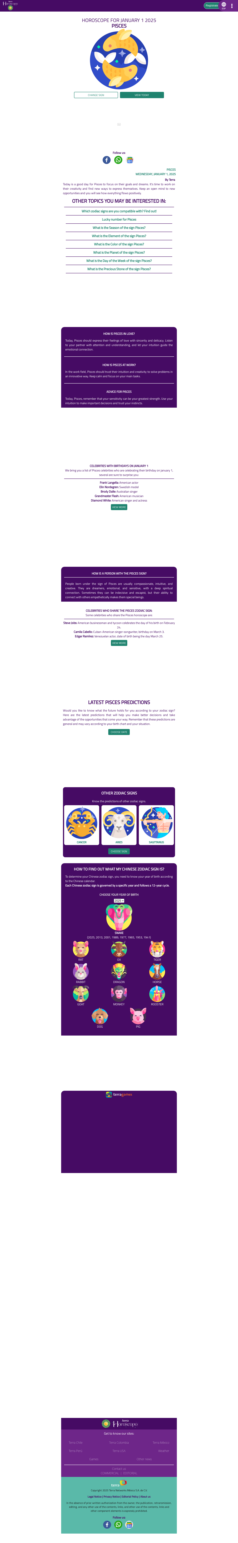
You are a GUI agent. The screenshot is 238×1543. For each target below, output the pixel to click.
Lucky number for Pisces (119, 219)
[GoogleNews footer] (129, 1524)
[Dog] (100, 1018)
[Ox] (119, 952)
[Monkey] (119, 996)
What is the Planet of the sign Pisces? (119, 252)
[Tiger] (157, 952)
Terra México (161, 1443)
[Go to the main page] (11, 6)
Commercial (110, 1473)
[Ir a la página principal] (66, 1103)
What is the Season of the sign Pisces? (119, 227)
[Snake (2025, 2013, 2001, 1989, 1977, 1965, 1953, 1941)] (119, 922)
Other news (144, 1459)
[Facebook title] (107, 159)
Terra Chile (75, 1443)
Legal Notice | (95, 1497)
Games (93, 1459)
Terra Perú (75, 1451)
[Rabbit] (81, 974)
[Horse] (157, 974)
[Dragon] (119, 974)
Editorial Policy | (131, 1497)
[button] (223, 6)
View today (142, 95)
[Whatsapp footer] (118, 1524)
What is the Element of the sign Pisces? (119, 235)
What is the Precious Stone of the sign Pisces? (119, 268)
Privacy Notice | (112, 1497)
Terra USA (119, 1451)
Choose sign (119, 851)
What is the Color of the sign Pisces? (119, 244)
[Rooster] (157, 996)
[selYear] (119, 901)
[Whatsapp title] (118, 159)
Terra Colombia (119, 1443)
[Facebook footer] (107, 1524)
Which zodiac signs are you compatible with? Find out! (119, 211)
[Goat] (81, 996)
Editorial (130, 1473)
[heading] (119, 507)
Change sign (96, 95)
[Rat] (81, 952)
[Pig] (138, 1018)
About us (145, 1497)
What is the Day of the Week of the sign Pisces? (119, 260)
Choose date (119, 732)
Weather (163, 1451)
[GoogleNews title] (130, 159)
